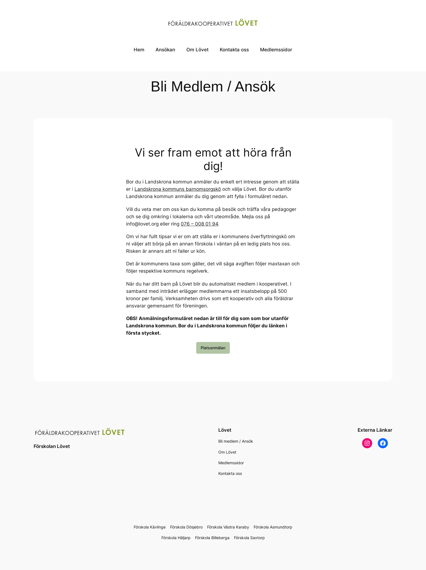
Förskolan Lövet (52, 446)
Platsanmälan (213, 347)
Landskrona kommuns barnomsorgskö (178, 189)
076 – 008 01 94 (199, 224)
